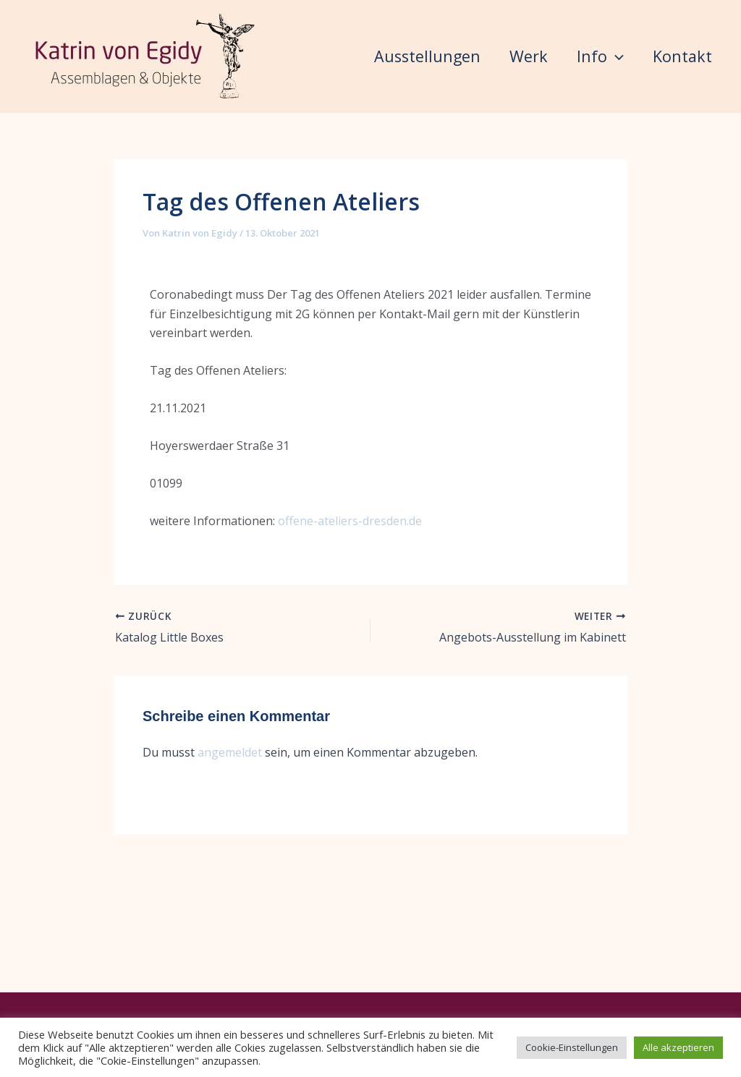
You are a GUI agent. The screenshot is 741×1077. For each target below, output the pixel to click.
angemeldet (230, 864)
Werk (484, 56)
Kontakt (340, 168)
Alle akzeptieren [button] (678, 1047)
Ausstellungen (363, 56)
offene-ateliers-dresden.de (350, 634)
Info (574, 56)
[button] (589, 56)
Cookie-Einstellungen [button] (571, 1047)
